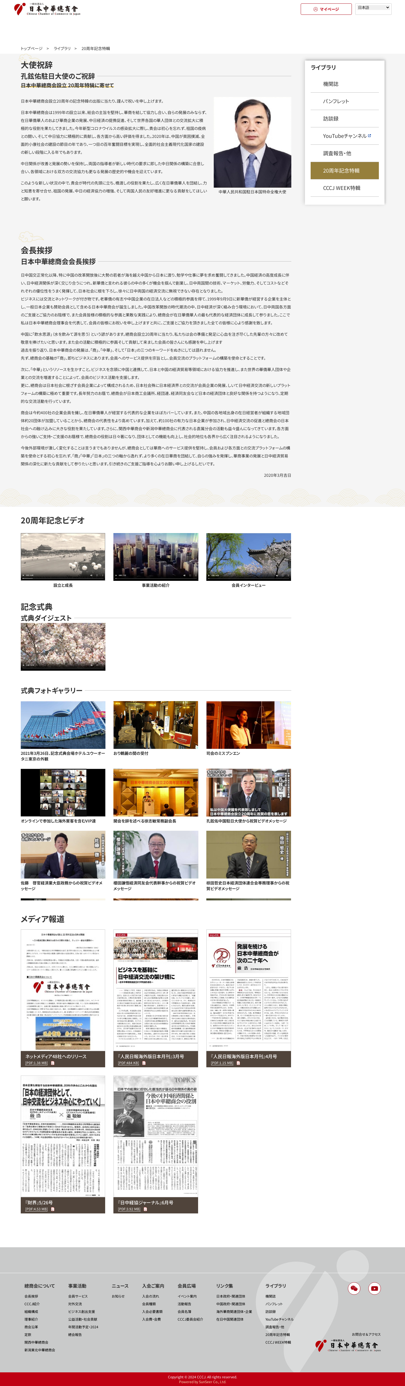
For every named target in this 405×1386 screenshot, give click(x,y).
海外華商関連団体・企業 (234, 1311)
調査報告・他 (337, 153)
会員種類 (149, 1303)
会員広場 (254, 30)
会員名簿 (184, 1311)
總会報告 (75, 1334)
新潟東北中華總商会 (39, 1349)
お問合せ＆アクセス (366, 1334)
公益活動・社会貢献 (82, 1319)
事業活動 (100, 30)
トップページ (32, 48)
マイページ (326, 9)
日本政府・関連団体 (230, 1296)
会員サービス (78, 1296)
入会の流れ (150, 1296)
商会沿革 (31, 1326)
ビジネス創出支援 (81, 1311)
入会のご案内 (202, 30)
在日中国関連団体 (230, 1319)
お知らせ (118, 1296)
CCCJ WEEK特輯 (341, 187)
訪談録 (330, 118)
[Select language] (373, 7)
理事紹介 (31, 1319)
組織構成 (31, 1311)
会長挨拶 (31, 1296)
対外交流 (75, 1303)
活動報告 (184, 1303)
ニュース (151, 30)
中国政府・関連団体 (230, 1303)
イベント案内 (187, 1296)
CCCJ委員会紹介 (190, 1319)
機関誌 (330, 83)
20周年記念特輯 (341, 170)
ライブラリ (356, 30)
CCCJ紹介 (32, 1303)
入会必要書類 (152, 1311)
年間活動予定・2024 (83, 1326)
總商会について (49, 30)
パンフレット (336, 101)
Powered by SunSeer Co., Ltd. (202, 1381)
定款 (27, 1334)
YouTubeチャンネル (347, 135)
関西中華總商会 (36, 1342)
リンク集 (305, 30)
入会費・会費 (151, 1319)
